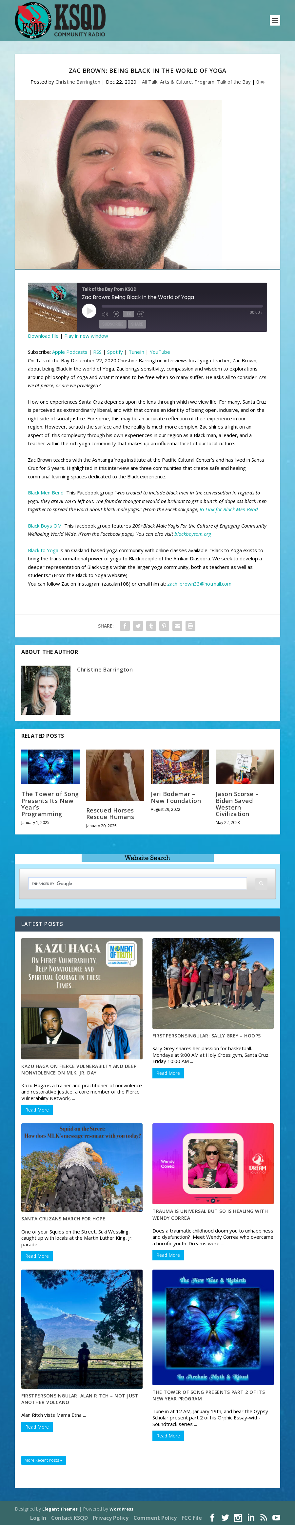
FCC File (192, 1517)
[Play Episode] (89, 311)
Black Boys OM (45, 525)
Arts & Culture (176, 81)
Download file (43, 335)
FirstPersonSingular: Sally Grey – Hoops (206, 1036)
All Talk (149, 81)
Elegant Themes (60, 1509)
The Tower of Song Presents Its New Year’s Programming (50, 804)
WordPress (121, 1509)
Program (204, 81)
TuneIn (136, 352)
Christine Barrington (77, 81)
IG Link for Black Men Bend (229, 509)
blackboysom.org (192, 534)
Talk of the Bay (234, 81)
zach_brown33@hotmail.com (199, 583)
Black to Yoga (43, 550)
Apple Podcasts (70, 352)
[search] (133, 884)
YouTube (160, 352)
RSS (97, 352)
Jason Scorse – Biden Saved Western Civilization (237, 804)
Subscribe (112, 324)
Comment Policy (155, 1517)
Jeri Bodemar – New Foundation (176, 797)
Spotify (115, 352)
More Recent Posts (44, 1460)
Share (137, 324)
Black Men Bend (46, 492)
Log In (38, 1517)
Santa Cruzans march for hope (63, 1218)
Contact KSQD (69, 1517)
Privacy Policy (110, 1517)
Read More (37, 1110)
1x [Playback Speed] (128, 313)
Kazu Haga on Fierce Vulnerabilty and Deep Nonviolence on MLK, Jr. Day (79, 1069)
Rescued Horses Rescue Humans (110, 813)
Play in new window (86, 335)
